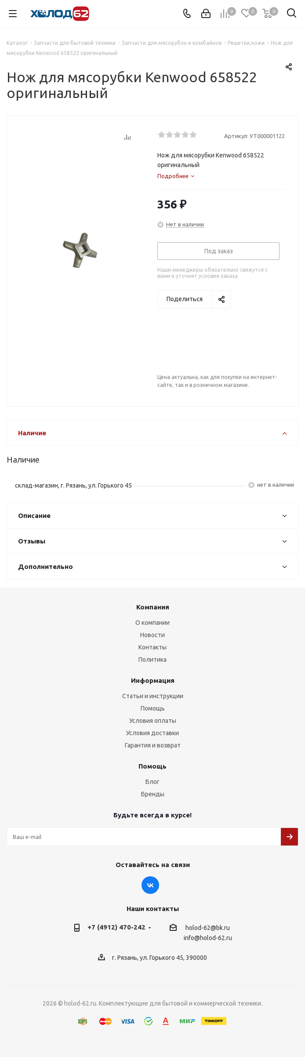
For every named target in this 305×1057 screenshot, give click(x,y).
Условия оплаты (152, 720)
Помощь (153, 708)
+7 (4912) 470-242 (116, 927)
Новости (152, 634)
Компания (152, 607)
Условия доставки (152, 732)
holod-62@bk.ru (207, 927)
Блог (152, 781)
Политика (152, 659)
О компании (152, 622)
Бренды (152, 794)
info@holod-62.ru (208, 938)
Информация (152, 680)
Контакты (152, 647)
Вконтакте (150, 885)
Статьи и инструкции (152, 696)
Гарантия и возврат (153, 745)
